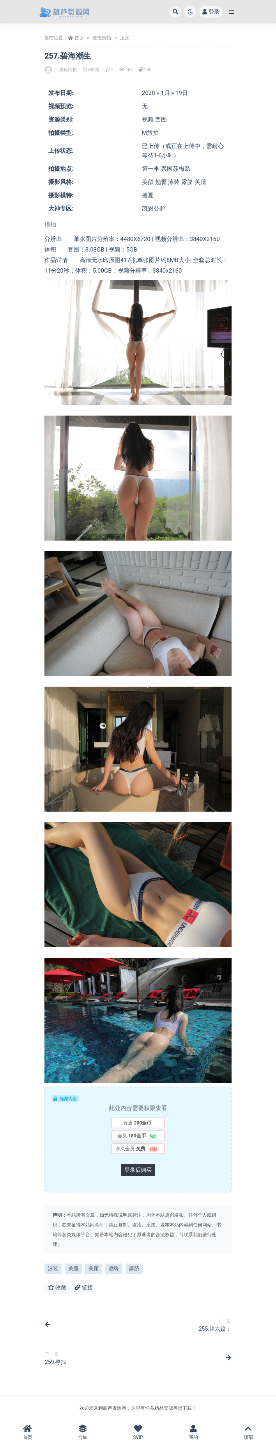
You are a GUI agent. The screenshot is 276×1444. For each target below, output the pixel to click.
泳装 (53, 1268)
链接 (83, 1287)
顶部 (248, 1432)
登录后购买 (138, 1170)
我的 (193, 1432)
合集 (83, 1432)
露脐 (134, 1268)
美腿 (73, 1268)
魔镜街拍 (101, 38)
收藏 (57, 1287)
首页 (79, 38)
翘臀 (114, 1268)
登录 (210, 12)
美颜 (93, 1268)
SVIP (138, 1432)
